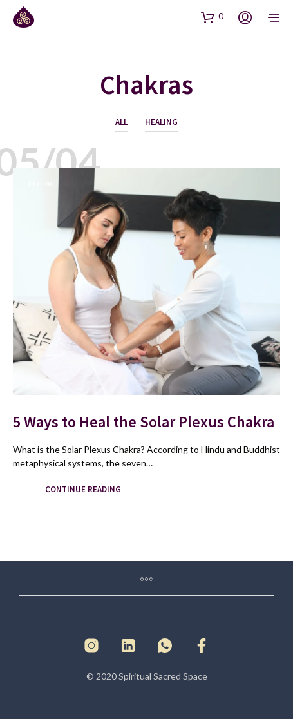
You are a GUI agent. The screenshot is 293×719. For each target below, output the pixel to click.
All (121, 122)
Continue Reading (83, 489)
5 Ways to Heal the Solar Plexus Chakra (143, 422)
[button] (212, 16)
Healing (161, 122)
